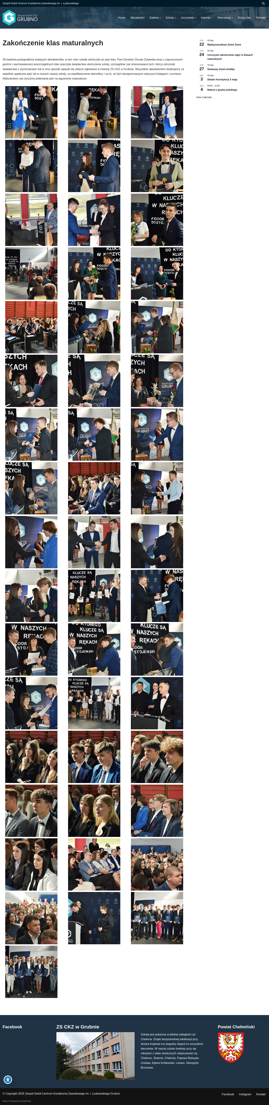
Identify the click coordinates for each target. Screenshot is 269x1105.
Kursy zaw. (244, 17)
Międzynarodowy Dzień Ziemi (224, 44)
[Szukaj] (263, 3)
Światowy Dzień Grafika (221, 69)
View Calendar (204, 97)
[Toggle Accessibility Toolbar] (8, 1080)
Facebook (228, 1094)
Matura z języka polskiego (222, 89)
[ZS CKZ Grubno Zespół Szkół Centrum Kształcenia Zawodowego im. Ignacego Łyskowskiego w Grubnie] (20, 17)
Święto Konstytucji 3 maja (222, 79)
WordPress (26, 1101)
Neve (5, 1101)
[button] (160, 17)
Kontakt (261, 1094)
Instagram (245, 1094)
